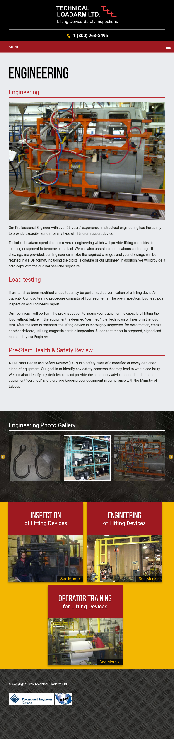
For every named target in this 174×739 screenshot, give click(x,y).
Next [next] (171, 457)
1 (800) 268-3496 (90, 35)
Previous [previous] (3, 457)
